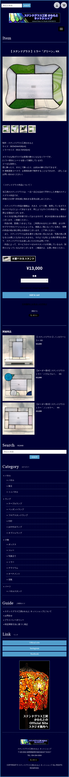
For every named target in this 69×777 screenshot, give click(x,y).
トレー (11, 550)
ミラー (11, 562)
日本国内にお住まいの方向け (34, 304)
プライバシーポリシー (14, 620)
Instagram (34, 648)
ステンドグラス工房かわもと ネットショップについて (28, 611)
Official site (34, 643)
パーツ (8, 586)
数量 (34, 276)
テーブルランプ (15, 503)
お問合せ (8, 616)
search (27, 5)
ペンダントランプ (16, 509)
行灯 (10, 521)
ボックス (12, 544)
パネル (8, 475)
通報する (34, 311)
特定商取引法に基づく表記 (16, 624)
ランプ (8, 499)
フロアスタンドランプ (18, 515)
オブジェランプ (15, 533)
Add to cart (34, 295)
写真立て (12, 556)
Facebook (34, 654)
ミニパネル (13, 492)
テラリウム (13, 568)
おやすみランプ (15, 527)
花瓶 (10, 579)
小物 (7, 540)
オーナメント (14, 574)
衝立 (10, 486)
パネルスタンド (15, 591)
